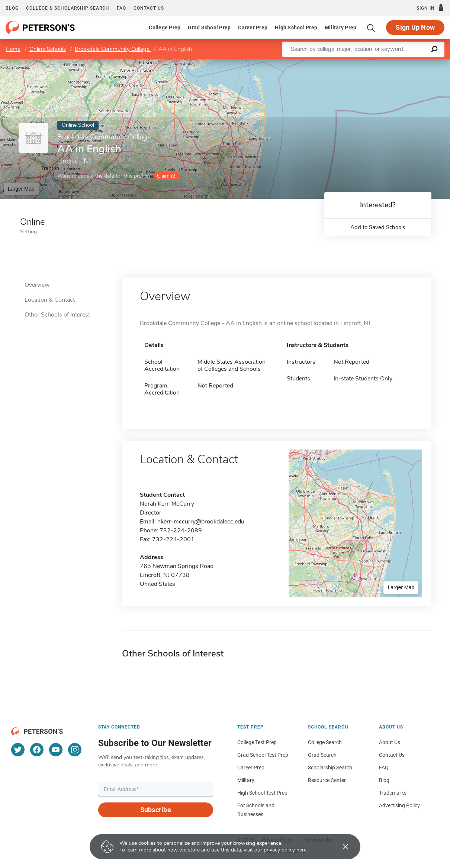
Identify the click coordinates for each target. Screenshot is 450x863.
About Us (389, 742)
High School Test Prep (262, 793)
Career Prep (252, 27)
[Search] (371, 27)
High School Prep (296, 27)
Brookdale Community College (113, 49)
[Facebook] (37, 749)
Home (13, 49)
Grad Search (322, 755)
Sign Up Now (415, 27)
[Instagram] (74, 749)
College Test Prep (257, 742)
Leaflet (363, 63)
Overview (37, 285)
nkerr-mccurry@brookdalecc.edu (200, 522)
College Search (325, 742)
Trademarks (392, 793)
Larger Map (21, 189)
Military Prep (340, 27)
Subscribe (155, 810)
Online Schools (47, 49)
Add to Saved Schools (377, 227)
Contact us (149, 8)
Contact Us (392, 755)
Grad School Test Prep (262, 755)
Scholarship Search (330, 767)
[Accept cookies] (340, 846)
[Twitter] (18, 749)
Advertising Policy (399, 805)
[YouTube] (55, 749)
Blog (12, 8)
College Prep (164, 27)
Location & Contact (50, 300)
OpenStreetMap (399, 63)
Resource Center (327, 780)
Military (245, 780)
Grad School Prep (209, 27)
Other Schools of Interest (57, 315)
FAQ (121, 8)
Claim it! (166, 175)
